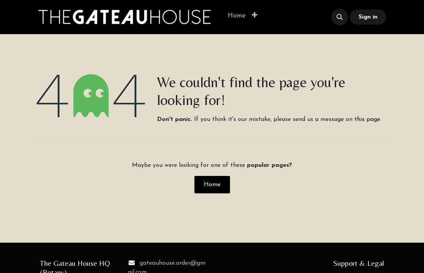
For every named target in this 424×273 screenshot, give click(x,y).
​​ (292, 17)
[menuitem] (237, 16)
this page (367, 119)
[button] (254, 16)
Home (212, 185)
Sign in (368, 17)
